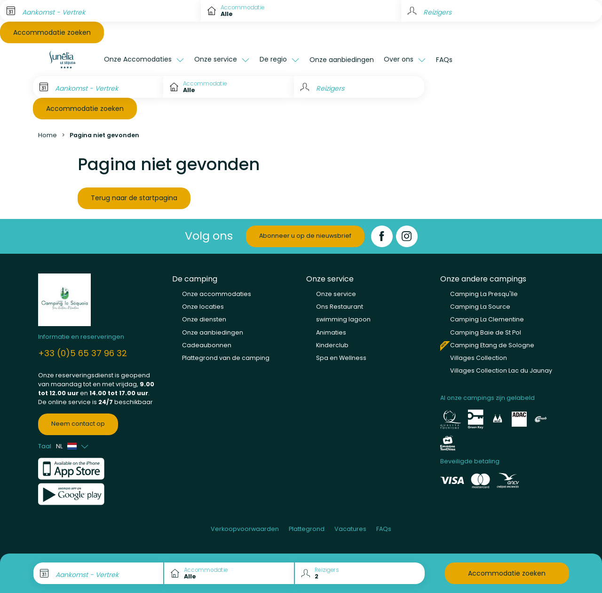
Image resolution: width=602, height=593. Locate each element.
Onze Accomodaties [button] (139, 59)
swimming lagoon (343, 319)
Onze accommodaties (216, 294)
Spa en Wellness (341, 358)
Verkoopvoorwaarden (245, 529)
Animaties (331, 332)
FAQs (444, 59)
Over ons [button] (399, 59)
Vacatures (350, 529)
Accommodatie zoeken (52, 32)
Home (47, 135)
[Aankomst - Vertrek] (100, 11)
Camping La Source (480, 307)
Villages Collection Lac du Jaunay (501, 371)
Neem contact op (78, 424)
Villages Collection (478, 358)
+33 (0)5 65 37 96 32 (82, 353)
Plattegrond (307, 529)
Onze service (336, 294)
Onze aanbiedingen (341, 59)
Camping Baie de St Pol (485, 332)
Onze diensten (204, 319)
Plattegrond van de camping (225, 358)
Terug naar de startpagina (134, 198)
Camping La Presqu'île (484, 294)
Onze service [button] (216, 59)
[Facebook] (382, 236)
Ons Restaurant (339, 307)
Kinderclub (332, 345)
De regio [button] (274, 59)
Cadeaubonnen (206, 345)
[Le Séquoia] (66, 59)
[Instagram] (407, 236)
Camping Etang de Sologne (492, 345)
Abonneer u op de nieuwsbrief (305, 236)
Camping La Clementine (487, 319)
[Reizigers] (359, 87)
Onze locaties (203, 307)
